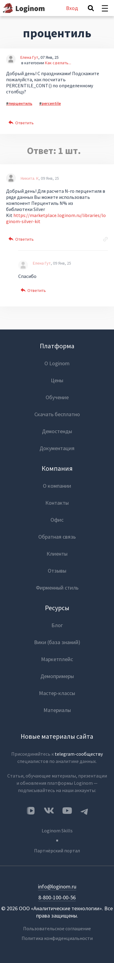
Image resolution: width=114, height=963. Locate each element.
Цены (57, 380)
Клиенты (57, 553)
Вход (72, 8)
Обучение (57, 397)
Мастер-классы (57, 693)
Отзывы (57, 570)
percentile (51, 103)
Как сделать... (58, 62)
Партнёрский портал (57, 851)
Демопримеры (57, 676)
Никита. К (30, 178)
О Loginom (57, 363)
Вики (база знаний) (57, 642)
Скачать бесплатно (57, 414)
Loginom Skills (57, 831)
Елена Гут (29, 57)
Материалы (57, 710)
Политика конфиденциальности (57, 938)
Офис (57, 519)
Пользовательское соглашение (57, 928)
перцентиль (20, 103)
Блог (57, 625)
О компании (57, 485)
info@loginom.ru (57, 886)
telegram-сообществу (79, 754)
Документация (57, 448)
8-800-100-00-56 (57, 897)
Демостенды (57, 431)
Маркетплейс (57, 659)
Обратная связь (57, 536)
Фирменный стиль (57, 587)
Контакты (57, 502)
